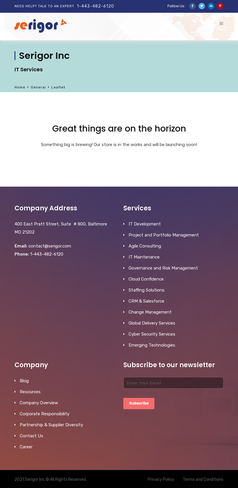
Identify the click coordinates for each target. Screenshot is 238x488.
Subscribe (139, 403)
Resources (30, 391)
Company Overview (39, 402)
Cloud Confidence (146, 279)
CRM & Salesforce (146, 301)
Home (20, 87)
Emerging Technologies (152, 345)
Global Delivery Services (152, 323)
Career (26, 446)
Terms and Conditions (203, 479)
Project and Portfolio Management (164, 235)
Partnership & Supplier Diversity (51, 424)
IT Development (145, 224)
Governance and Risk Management (163, 268)
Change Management (150, 312)
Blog (24, 380)
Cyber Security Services (152, 334)
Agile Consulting (145, 246)
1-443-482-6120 (95, 6)
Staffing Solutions (147, 290)
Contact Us (31, 435)
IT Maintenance (144, 257)
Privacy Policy (161, 479)
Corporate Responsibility (44, 413)
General (38, 87)
